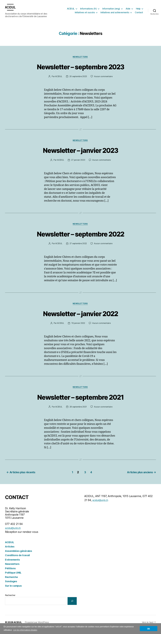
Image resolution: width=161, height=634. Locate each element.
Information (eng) (121, 8)
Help (78, 12)
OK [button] (148, 629)
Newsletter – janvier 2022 (80, 318)
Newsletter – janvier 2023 (80, 154)
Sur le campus (14, 590)
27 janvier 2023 (78, 164)
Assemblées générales (19, 555)
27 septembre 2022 (78, 248)
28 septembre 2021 (78, 412)
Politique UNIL (14, 577)
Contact (139, 16)
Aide (138, 8)
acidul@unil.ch (14, 532)
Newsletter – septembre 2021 (80, 402)
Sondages (11, 586)
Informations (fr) (98, 8)
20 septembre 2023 (78, 80)
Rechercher (10, 600)
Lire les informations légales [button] (25, 630)
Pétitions (10, 573)
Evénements (13, 564)
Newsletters (80, 61)
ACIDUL (81, 8)
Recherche (12, 581)
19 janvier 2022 (78, 328)
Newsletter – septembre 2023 (80, 70)
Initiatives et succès (96, 12)
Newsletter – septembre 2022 (80, 238)
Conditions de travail (18, 560)
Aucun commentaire (104, 80)
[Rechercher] (72, 606)
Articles (10, 551)
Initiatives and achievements (126, 12)
